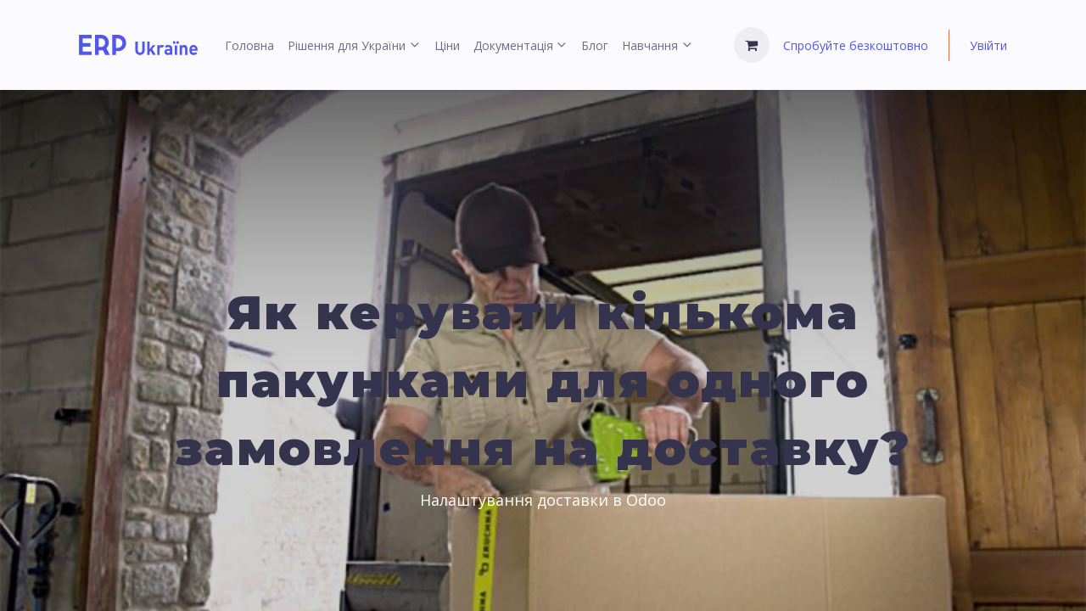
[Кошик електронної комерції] (752, 45)
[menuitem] (249, 45)
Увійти (988, 45)
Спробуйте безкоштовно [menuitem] (855, 45)
